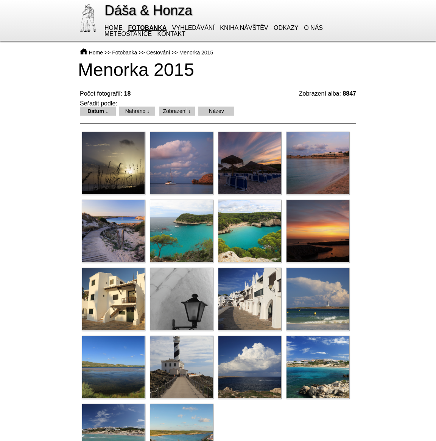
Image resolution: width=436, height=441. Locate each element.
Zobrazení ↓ (177, 111)
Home (113, 28)
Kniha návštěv (244, 28)
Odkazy (286, 28)
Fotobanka (147, 28)
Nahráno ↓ (137, 111)
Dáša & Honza (148, 10)
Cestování (158, 53)
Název (216, 111)
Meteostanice (128, 34)
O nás (313, 28)
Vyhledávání (193, 28)
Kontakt (171, 34)
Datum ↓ (97, 111)
